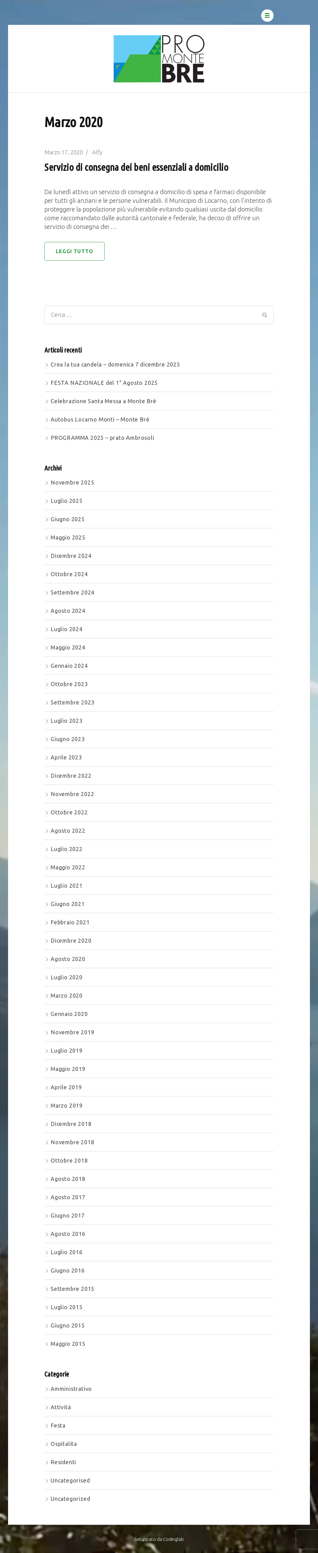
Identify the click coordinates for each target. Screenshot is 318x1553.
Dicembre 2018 (71, 1124)
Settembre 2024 (72, 592)
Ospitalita (64, 1444)
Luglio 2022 (67, 849)
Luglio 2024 (67, 629)
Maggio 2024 (68, 647)
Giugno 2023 (68, 739)
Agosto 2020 (68, 959)
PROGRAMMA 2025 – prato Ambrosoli (102, 438)
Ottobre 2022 (69, 812)
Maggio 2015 (68, 1344)
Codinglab (173, 1539)
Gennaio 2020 (69, 1014)
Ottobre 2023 (69, 684)
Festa (58, 1425)
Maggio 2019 (68, 1069)
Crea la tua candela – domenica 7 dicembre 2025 (115, 364)
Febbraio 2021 (70, 922)
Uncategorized (70, 1499)
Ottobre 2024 (69, 574)
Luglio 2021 (67, 885)
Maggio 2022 (68, 867)
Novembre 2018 (72, 1142)
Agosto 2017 (68, 1197)
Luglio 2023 (67, 720)
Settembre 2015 (72, 1289)
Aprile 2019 (66, 1087)
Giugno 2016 (68, 1270)
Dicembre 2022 (71, 775)
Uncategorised (70, 1480)
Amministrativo (71, 1389)
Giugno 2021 (68, 904)
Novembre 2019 (72, 1032)
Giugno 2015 (68, 1325)
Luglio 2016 (67, 1252)
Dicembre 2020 (71, 940)
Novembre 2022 (72, 794)
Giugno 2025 (68, 519)
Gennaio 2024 (69, 666)
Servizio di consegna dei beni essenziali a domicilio (136, 167)
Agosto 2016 (68, 1234)
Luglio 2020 (67, 977)
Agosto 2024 (68, 611)
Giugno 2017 (68, 1215)
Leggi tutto (74, 251)
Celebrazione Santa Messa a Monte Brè (104, 401)
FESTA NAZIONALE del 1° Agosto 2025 (104, 383)
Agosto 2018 (68, 1179)
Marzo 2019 (67, 1105)
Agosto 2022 (68, 830)
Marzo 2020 (67, 995)
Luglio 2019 (67, 1050)
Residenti (63, 1462)
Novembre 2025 (72, 482)
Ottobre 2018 (69, 1160)
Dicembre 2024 (71, 556)
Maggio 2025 (68, 537)
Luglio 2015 (67, 1307)
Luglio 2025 (67, 501)
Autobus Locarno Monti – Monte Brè (100, 419)
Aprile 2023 (66, 757)
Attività (61, 1407)
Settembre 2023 (72, 702)
